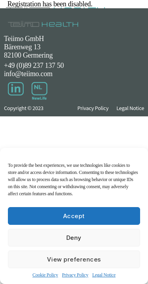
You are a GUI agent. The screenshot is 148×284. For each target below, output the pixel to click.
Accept (74, 216)
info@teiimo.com (28, 74)
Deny (74, 237)
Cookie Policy (45, 275)
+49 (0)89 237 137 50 (34, 65)
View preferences (74, 259)
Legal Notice (104, 275)
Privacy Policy (75, 275)
